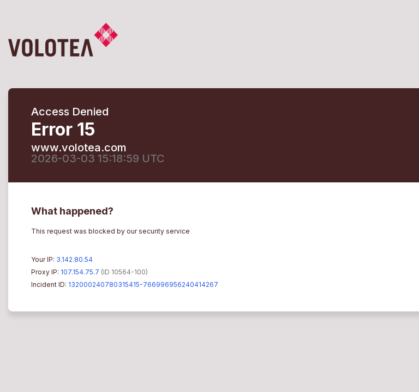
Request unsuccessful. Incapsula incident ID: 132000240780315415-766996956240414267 (209, 196)
